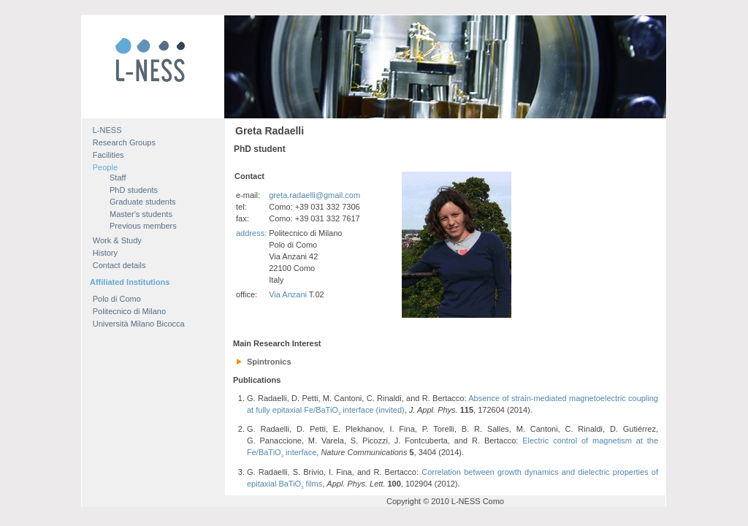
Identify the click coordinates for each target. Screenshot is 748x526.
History (105, 252)
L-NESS (107, 130)
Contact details (119, 265)
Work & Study (117, 240)
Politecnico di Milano (129, 311)
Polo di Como (117, 298)
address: (251, 233)
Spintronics (269, 361)
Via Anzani (288, 294)
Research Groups (124, 142)
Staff (118, 177)
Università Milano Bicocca (139, 323)
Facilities (108, 154)
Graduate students (143, 201)
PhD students (134, 190)
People (105, 167)
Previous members (143, 225)
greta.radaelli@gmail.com (314, 195)
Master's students (141, 214)
